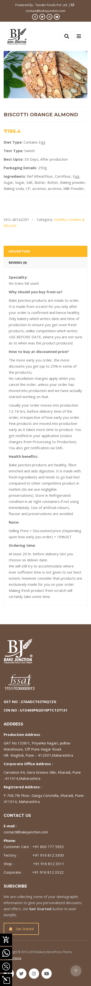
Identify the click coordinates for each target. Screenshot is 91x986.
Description (19, 251)
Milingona (14, 958)
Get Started (21, 929)
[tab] (45, 251)
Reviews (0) (18, 262)
